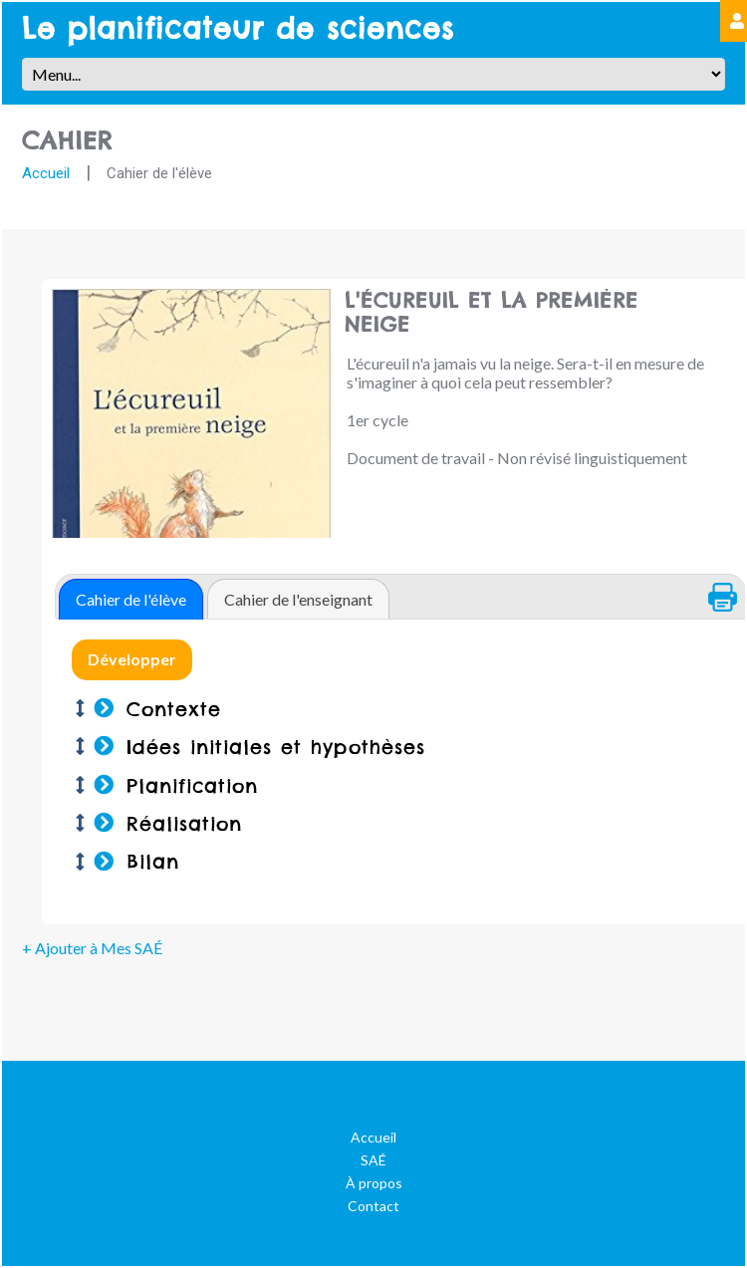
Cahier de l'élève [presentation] (131, 599)
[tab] (131, 599)
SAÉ (373, 1159)
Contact (373, 1205)
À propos (374, 1182)
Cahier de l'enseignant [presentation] (298, 599)
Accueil (46, 173)
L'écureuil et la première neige (526, 313)
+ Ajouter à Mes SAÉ (92, 947)
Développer (132, 658)
